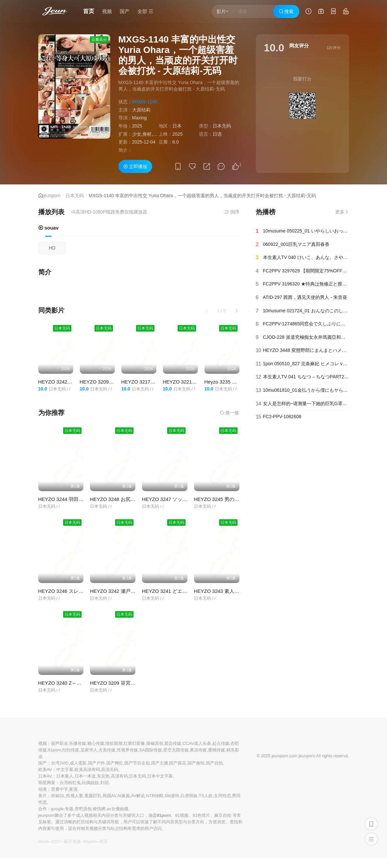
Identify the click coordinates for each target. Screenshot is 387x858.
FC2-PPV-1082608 (279, 417)
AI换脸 (123, 795)
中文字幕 (64, 769)
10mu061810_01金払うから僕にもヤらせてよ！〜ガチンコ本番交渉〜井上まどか (302, 390)
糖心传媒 (95, 743)
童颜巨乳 (92, 795)
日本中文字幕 (160, 776)
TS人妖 (206, 795)
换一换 (229, 412)
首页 (88, 11)
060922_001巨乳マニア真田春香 (293, 244)
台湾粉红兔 (70, 782)
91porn (54, 749)
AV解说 (138, 795)
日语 (217, 134)
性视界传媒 (127, 749)
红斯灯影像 (134, 743)
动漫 (42, 789)
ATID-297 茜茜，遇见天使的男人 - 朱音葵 (301, 297)
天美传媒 (106, 749)
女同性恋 (222, 795)
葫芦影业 (59, 743)
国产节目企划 (137, 763)
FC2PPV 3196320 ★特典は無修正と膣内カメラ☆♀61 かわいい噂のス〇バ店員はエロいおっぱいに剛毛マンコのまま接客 (302, 284)
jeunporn (52, 195)
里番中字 (59, 789)
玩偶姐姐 (90, 782)
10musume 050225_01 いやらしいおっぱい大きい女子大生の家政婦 (302, 231)
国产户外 (96, 763)
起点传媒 (220, 743)
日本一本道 (85, 776)
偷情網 (99, 808)
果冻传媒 (198, 749)
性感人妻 (74, 795)
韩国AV (109, 795)
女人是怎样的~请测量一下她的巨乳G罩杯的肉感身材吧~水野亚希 (302, 404)
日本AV (45, 776)
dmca (43, 841)
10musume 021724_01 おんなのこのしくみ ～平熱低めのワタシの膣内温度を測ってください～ (302, 311)
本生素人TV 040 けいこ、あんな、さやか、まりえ (302, 257)
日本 (177, 126)
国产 (125, 11)
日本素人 (64, 776)
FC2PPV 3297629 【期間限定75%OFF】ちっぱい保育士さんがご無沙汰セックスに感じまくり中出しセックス (302, 271)
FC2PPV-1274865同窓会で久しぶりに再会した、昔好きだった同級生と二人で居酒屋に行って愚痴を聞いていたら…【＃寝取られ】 (302, 324)
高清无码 (109, 769)
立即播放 (135, 166)
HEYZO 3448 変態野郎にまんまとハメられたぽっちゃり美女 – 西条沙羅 (302, 350)
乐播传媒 (77, 743)
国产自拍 (214, 763)
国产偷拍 (195, 763)
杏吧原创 (83, 808)
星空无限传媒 (176, 749)
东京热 (103, 776)
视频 (107, 11)
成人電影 (78, 763)
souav (48, 228)
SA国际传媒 (150, 749)
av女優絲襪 (117, 808)
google (57, 808)
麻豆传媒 (72, 841)
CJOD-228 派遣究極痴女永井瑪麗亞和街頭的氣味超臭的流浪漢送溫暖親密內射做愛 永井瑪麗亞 (302, 337)
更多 (342, 211)
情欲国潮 (113, 743)
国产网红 (114, 763)
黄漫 (73, 789)
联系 (103, 841)
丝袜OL (58, 795)
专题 (69, 808)
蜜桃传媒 (216, 749)
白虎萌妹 (189, 795)
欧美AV (45, 769)
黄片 (42, 795)
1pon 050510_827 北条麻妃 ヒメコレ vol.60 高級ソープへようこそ (302, 364)
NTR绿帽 (154, 795)
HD (52, 247)
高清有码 (119, 776)
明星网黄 (46, 782)
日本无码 (74, 195)
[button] (236, 310)
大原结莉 (141, 109)
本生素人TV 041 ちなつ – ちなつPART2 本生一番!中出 (302, 377)
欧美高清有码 (87, 769)
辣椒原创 (154, 743)
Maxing (139, 117)
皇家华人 (88, 749)
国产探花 (177, 763)
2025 (137, 126)
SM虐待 (172, 795)
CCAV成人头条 (197, 743)
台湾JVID (60, 763)
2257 (56, 841)
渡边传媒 (172, 743)
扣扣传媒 (70, 749)
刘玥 (104, 782)
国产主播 (159, 763)
